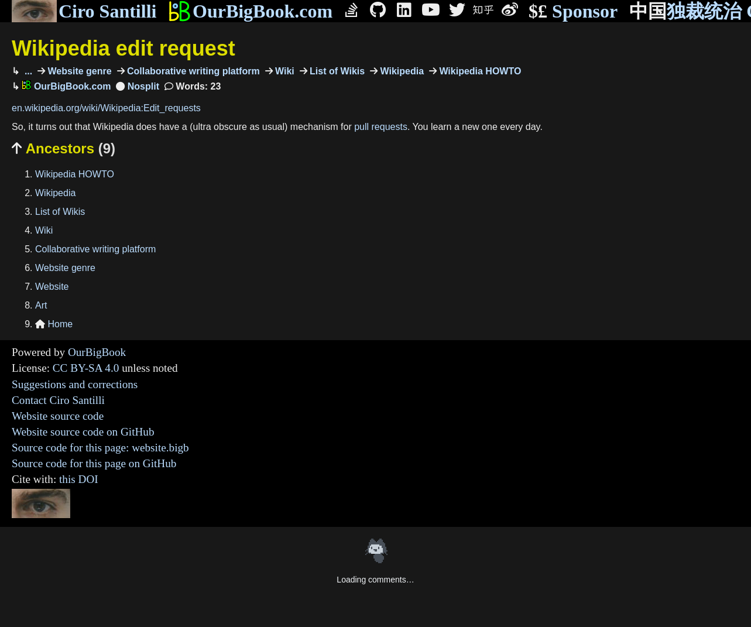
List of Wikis (336, 71)
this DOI (78, 479)
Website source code (58, 416)
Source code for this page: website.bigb (100, 447)
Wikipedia (401, 71)
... (27, 71)
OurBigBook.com (250, 11)
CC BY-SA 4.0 (86, 368)
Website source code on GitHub (83, 432)
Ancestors (63, 148)
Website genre (78, 71)
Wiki (283, 71)
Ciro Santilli (84, 11)
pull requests (380, 127)
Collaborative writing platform (192, 71)
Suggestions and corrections (75, 384)
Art (41, 305)
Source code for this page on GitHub (94, 463)
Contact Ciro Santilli (58, 400)
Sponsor (573, 11)
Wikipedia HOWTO (479, 71)
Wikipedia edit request (123, 48)
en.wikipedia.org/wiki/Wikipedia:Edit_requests (106, 108)
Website (52, 287)
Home (54, 324)
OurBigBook (97, 352)
